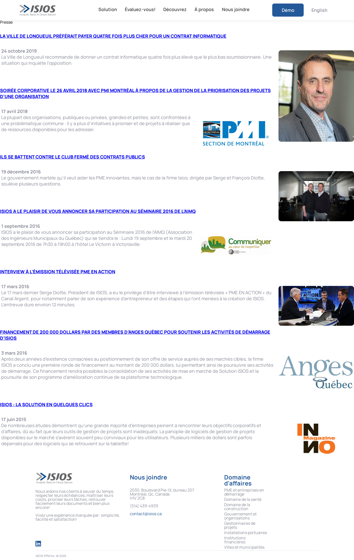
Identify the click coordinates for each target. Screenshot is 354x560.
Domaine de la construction (237, 507)
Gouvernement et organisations (240, 516)
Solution (107, 9)
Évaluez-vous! (140, 9)
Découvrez (175, 9)
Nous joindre (236, 9)
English (319, 10)
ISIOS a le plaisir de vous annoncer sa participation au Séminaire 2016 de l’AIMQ (98, 211)
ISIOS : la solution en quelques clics (46, 404)
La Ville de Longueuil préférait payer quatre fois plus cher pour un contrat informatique (113, 36)
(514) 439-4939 (144, 506)
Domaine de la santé (242, 499)
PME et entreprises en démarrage (244, 492)
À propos (204, 9)
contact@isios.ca (146, 513)
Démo (288, 10)
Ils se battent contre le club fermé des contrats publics (72, 157)
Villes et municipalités (244, 547)
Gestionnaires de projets (239, 525)
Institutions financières (235, 540)
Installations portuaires (245, 533)
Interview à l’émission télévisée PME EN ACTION (57, 272)
